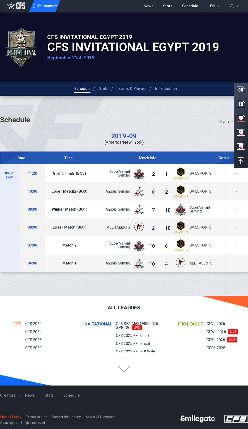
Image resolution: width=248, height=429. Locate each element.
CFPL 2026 (216, 348)
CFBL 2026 (216, 340)
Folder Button (124, 369)
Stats (167, 6)
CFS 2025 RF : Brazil (133, 343)
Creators (8, 395)
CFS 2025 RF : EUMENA (135, 351)
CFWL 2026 (216, 331)
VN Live (241, 146)
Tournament (47, 6)
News (149, 6)
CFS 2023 (33, 340)
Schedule (190, 6)
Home (224, 121)
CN (241, 90)
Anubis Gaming (118, 191)
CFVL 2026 (216, 323)
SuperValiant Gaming (119, 173)
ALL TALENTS (118, 227)
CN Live (241, 132)
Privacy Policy (10, 417)
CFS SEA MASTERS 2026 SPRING (137, 325)
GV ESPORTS (200, 173)
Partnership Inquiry (66, 417)
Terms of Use (36, 417)
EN (212, 6)
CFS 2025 (33, 323)
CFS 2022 (33, 348)
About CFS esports (100, 417)
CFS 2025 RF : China (132, 335)
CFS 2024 (33, 331)
